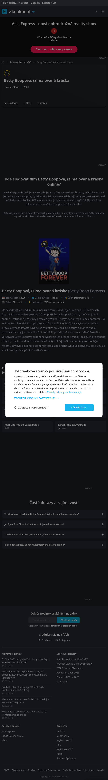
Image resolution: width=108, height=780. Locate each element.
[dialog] (54, 390)
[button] (54, 398)
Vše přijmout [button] (79, 407)
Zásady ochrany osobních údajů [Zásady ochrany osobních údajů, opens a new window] (64, 392)
